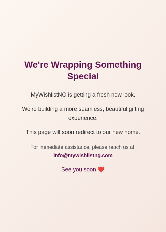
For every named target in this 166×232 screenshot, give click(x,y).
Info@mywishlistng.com (83, 155)
